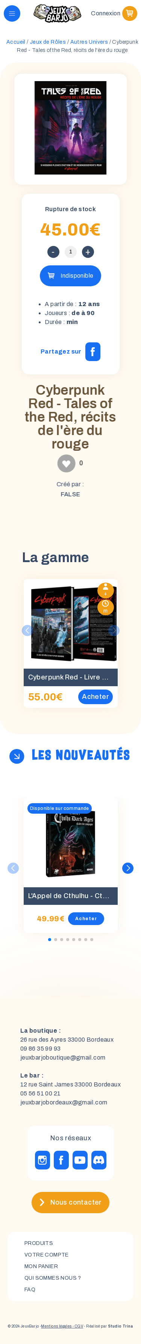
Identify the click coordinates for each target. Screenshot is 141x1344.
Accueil (16, 42)
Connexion (105, 13)
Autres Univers (89, 42)
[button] (127, 868)
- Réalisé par (108, 1326)
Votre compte (46, 1255)
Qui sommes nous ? (52, 1278)
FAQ (29, 1289)
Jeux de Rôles (48, 42)
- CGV (77, 1326)
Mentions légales (56, 1326)
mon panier (41, 1266)
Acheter (86, 918)
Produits (38, 1243)
